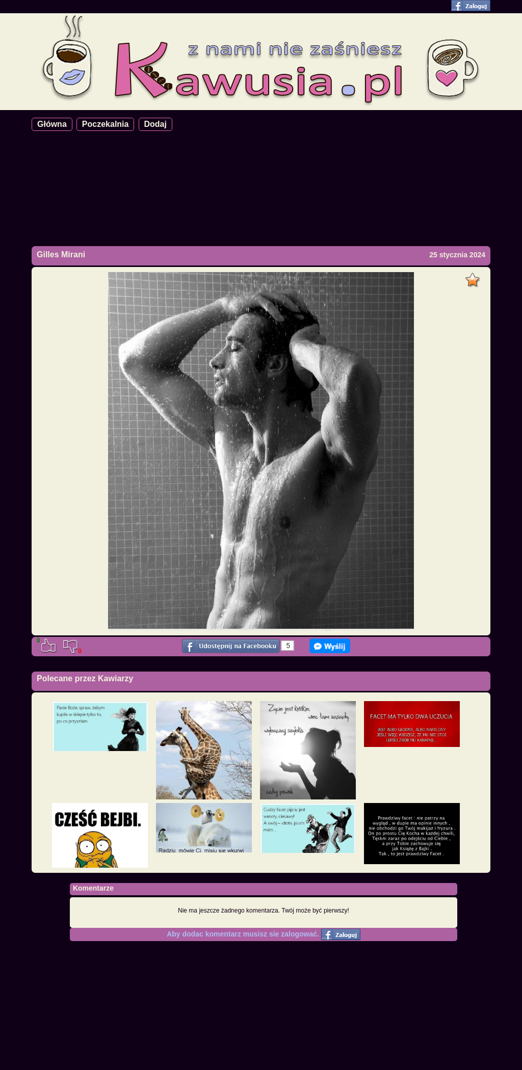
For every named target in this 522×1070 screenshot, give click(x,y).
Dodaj (155, 124)
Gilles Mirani (61, 254)
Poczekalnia (105, 124)
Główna (52, 124)
